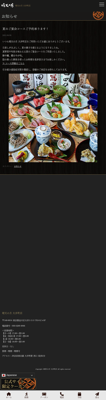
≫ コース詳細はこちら (13, 63)
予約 (79, 395)
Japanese (9, 375)
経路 (26, 395)
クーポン (44, 395)
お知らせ (17, 166)
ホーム (9, 395)
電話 (62, 395)
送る (97, 395)
